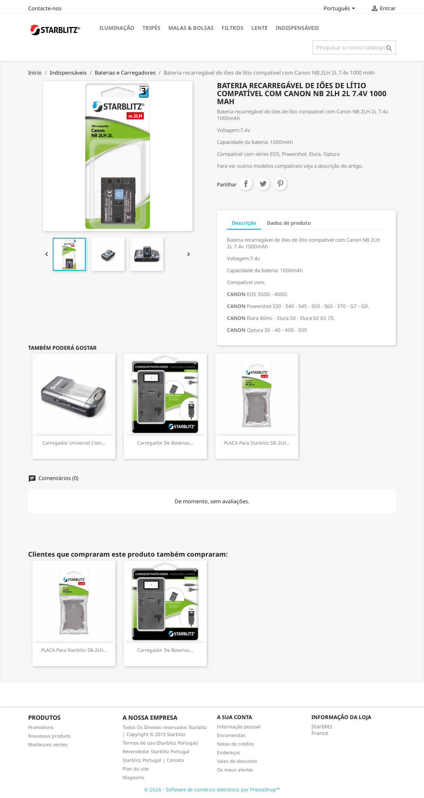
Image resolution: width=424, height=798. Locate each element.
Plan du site (136, 769)
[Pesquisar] (354, 47)
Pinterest (280, 183)
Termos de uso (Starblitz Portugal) (160, 743)
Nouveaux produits (49, 736)
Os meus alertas (235, 770)
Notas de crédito (235, 744)
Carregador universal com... (73, 443)
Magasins (133, 777)
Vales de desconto (237, 761)
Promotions (40, 727)
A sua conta (234, 717)
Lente (259, 27)
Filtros (232, 27)
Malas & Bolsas (191, 27)
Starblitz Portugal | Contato (153, 760)
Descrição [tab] (244, 222)
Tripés (151, 27)
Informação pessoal (239, 726)
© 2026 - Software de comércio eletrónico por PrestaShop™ (212, 789)
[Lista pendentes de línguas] (340, 9)
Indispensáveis (297, 27)
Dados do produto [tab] (289, 222)
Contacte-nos (45, 8)
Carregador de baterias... (165, 443)
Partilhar (245, 183)
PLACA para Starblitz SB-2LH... (257, 443)
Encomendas (231, 735)
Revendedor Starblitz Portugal (156, 751)
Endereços (228, 752)
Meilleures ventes (48, 744)
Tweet (263, 183)
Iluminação (116, 27)
